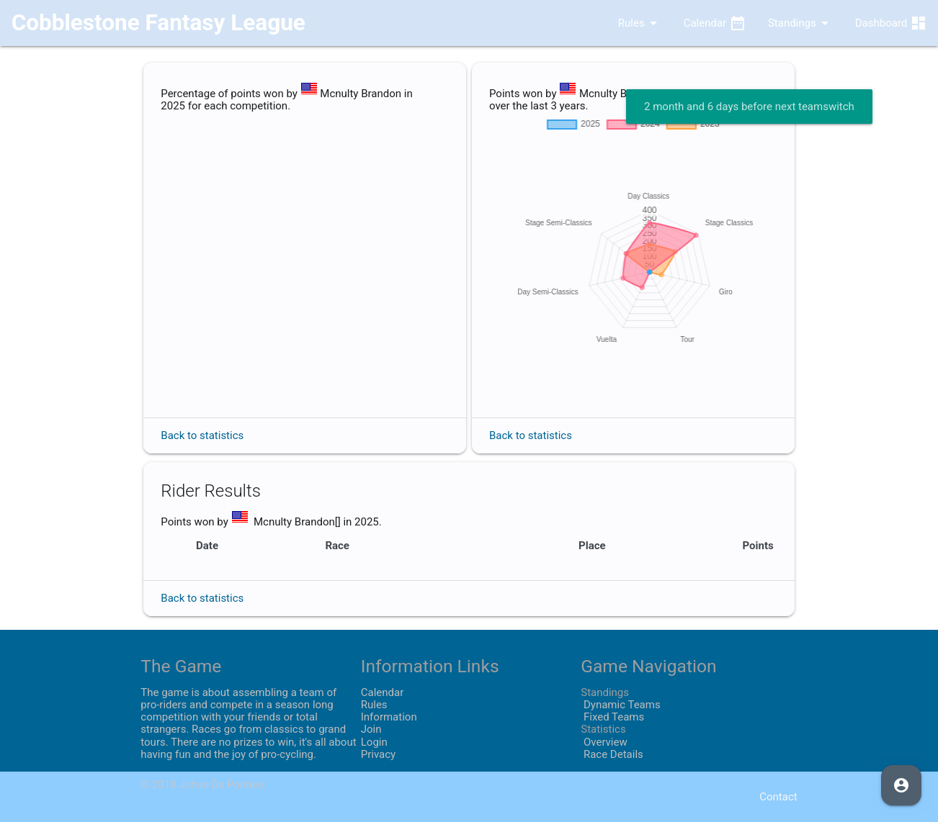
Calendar (715, 23)
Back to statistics (202, 435)
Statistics (603, 729)
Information (389, 716)
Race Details (612, 754)
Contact (778, 796)
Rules (627, 23)
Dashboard (891, 23)
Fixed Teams (612, 716)
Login (374, 742)
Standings (801, 23)
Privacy (378, 754)
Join (371, 729)
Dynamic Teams (620, 704)
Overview (604, 742)
